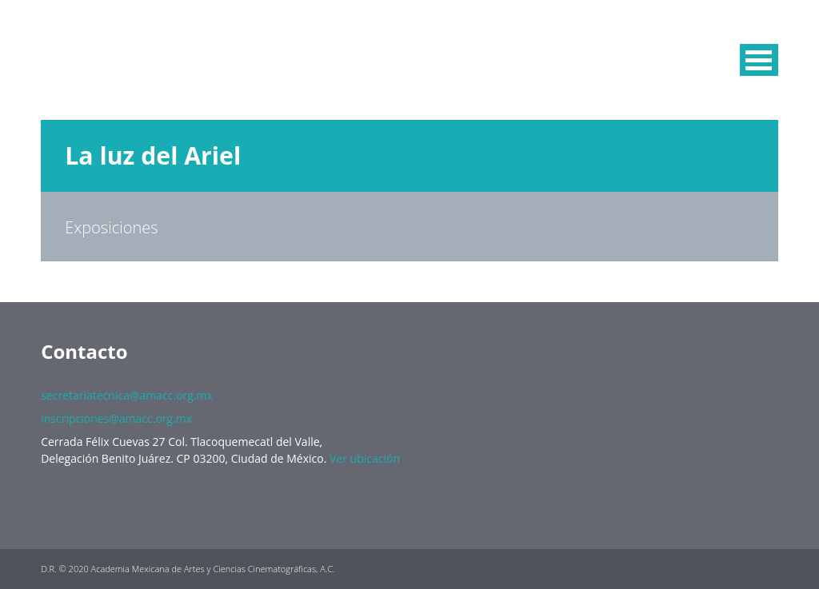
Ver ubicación (365, 458)
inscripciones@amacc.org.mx (116, 418)
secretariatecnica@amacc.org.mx (127, 395)
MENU (759, 60)
